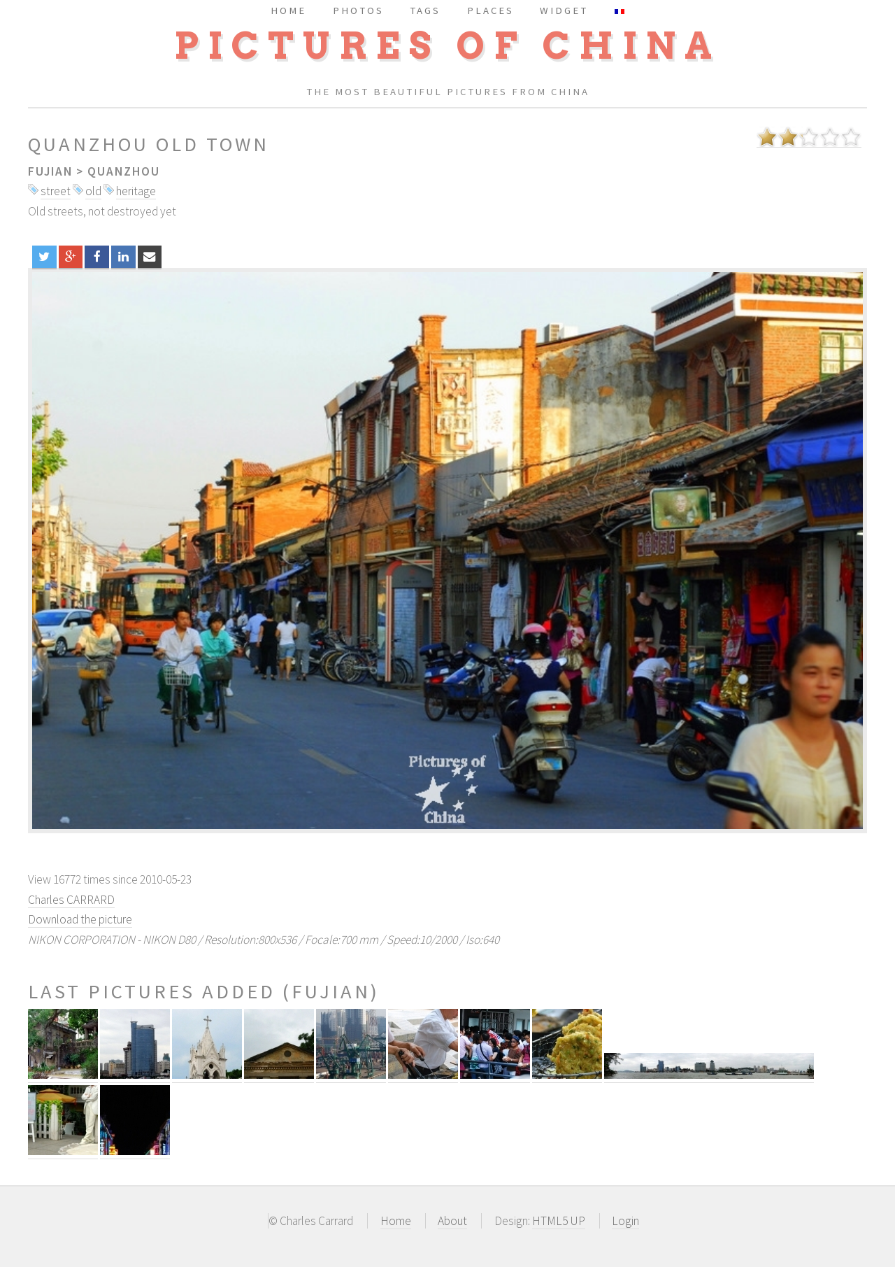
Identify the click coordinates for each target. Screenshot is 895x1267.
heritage (136, 191)
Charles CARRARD (71, 899)
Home (395, 1221)
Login (625, 1221)
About (452, 1221)
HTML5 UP (558, 1221)
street (56, 191)
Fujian (50, 171)
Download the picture (80, 919)
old (93, 191)
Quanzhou (123, 171)
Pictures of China (447, 46)
